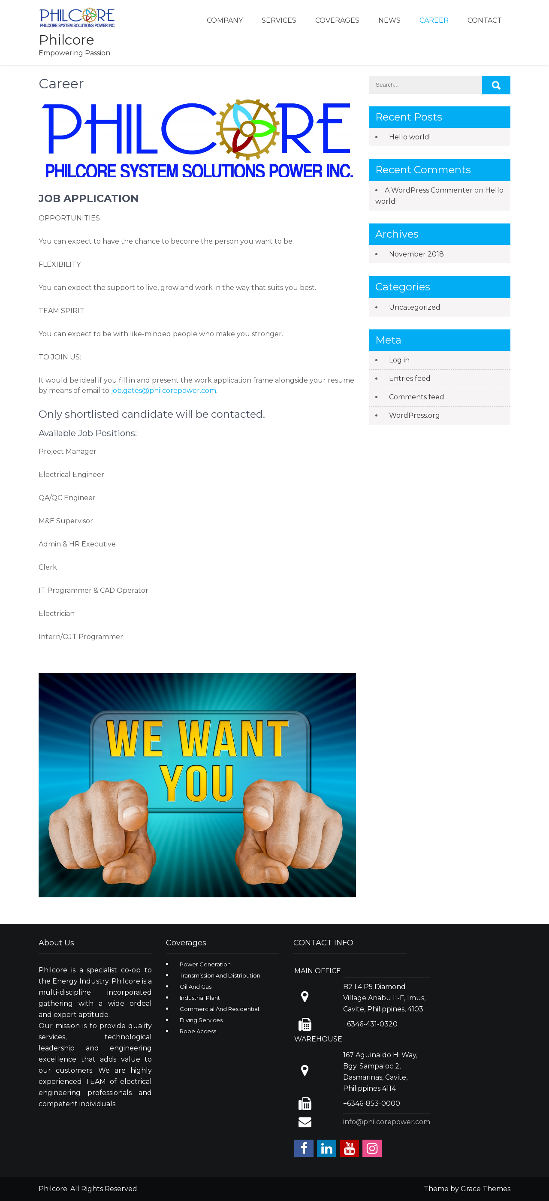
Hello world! (410, 137)
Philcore (66, 39)
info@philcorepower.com (386, 1122)
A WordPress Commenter (429, 190)
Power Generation (205, 964)
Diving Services (201, 1020)
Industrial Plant (200, 997)
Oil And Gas (195, 986)
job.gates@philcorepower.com (163, 390)
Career (434, 20)
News (389, 20)
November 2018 (416, 254)
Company (225, 20)
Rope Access (198, 1031)
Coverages (337, 20)
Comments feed (416, 397)
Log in (399, 360)
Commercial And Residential (219, 1008)
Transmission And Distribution (220, 975)
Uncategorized (414, 307)
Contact (485, 20)
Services (279, 20)
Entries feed (410, 378)
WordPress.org (414, 415)
